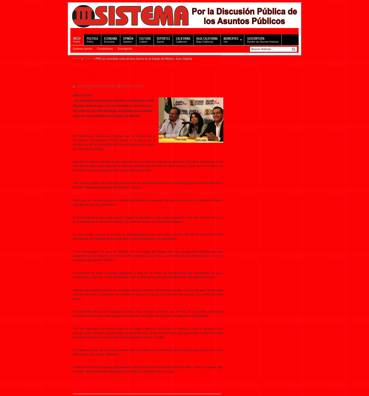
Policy (92, 39)
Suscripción (125, 48)
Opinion (128, 39)
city (231, 39)
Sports (163, 39)
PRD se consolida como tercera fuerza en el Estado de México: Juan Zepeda (141, 75)
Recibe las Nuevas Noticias (263, 39)
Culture (145, 39)
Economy (110, 39)
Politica (87, 59)
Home (77, 39)
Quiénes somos (82, 48)
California (183, 39)
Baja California (207, 39)
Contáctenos (105, 48)
